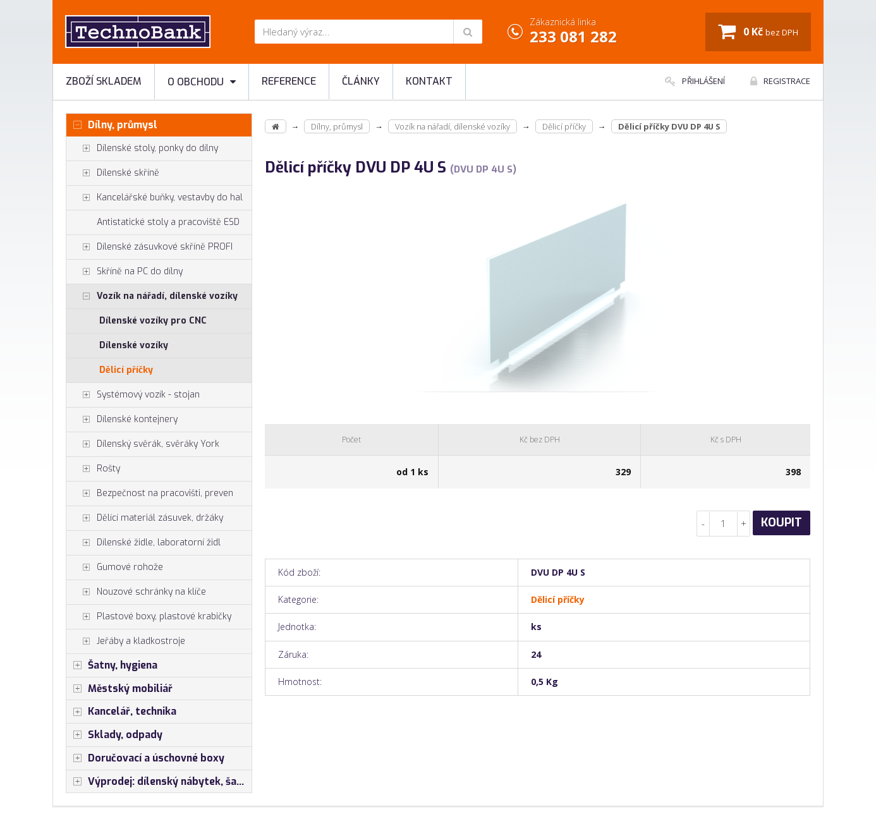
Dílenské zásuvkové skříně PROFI (149, 247)
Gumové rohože (114, 567)
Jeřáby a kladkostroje (125, 641)
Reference (289, 81)
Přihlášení (695, 81)
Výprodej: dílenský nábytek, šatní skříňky (159, 781)
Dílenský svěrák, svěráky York (142, 444)
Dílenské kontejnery (122, 420)
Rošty (93, 469)
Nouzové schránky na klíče (136, 592)
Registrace (780, 81)
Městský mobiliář (119, 688)
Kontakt (429, 81)
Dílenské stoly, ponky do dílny (142, 148)
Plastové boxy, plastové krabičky (148, 617)
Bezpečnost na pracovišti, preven (149, 494)
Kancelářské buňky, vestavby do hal (154, 198)
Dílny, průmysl (111, 125)
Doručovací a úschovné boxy (145, 758)
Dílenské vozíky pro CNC (153, 321)
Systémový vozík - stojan (133, 395)
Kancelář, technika (121, 711)
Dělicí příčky (126, 370)
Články (361, 81)
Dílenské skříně (112, 173)
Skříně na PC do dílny (124, 272)
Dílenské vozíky (133, 345)
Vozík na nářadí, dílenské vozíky (152, 296)
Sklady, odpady (114, 735)
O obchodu (201, 81)
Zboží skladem (104, 81)
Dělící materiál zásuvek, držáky (144, 518)
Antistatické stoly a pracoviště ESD (168, 222)
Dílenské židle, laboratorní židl (143, 543)
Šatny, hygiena (111, 665)
